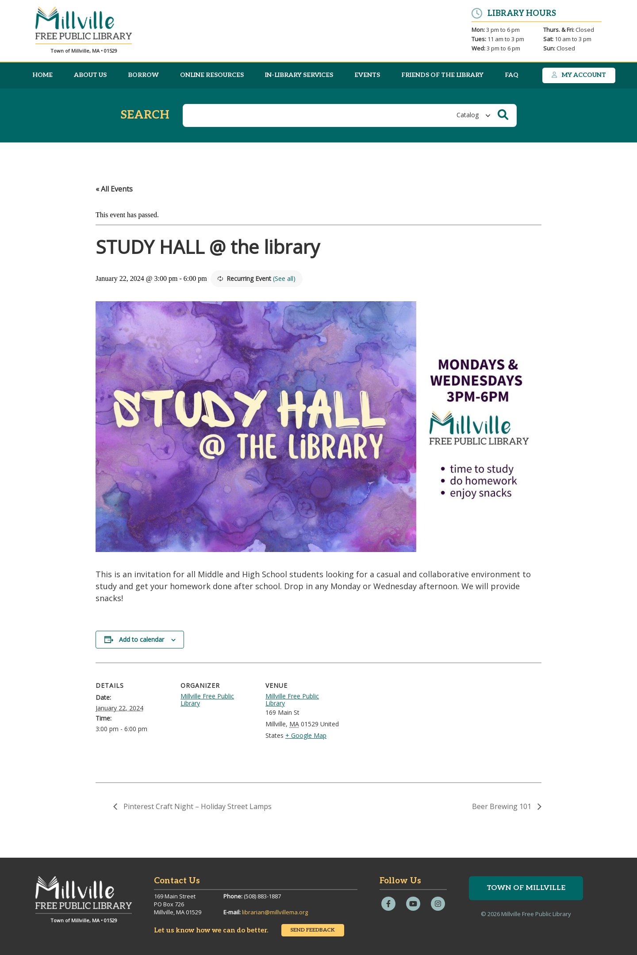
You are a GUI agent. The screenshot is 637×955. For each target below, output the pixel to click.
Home (42, 75)
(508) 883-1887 (262, 896)
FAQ (511, 75)
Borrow (143, 75)
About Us (90, 75)
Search (144, 115)
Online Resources (212, 75)
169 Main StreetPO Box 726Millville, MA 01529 (177, 904)
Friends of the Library (442, 75)
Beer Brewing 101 (502, 806)
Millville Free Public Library (207, 699)
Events (367, 75)
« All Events (114, 189)
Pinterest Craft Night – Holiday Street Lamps (197, 806)
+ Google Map (305, 735)
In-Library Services (299, 75)
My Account (579, 75)
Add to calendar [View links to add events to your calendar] (141, 639)
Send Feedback (312, 930)
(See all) (284, 278)
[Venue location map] (397, 723)
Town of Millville (526, 888)
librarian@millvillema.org (275, 912)
